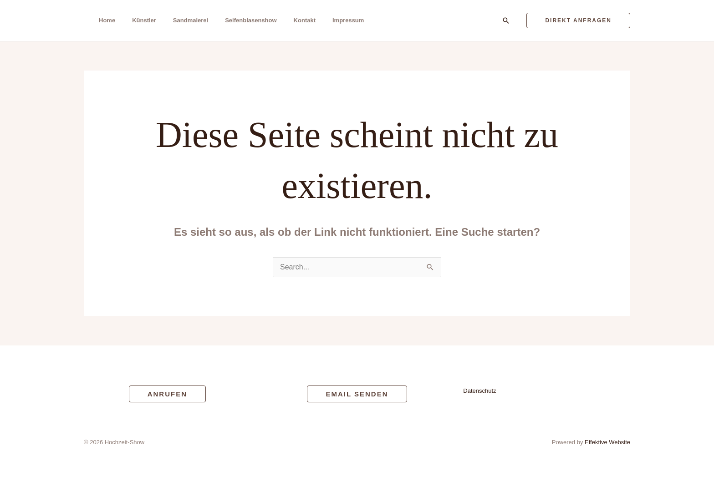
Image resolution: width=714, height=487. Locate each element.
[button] (506, 20)
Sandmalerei (190, 20)
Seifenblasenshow (250, 20)
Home (107, 20)
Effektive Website (607, 442)
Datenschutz (479, 390)
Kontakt (305, 20)
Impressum (348, 20)
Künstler (144, 20)
